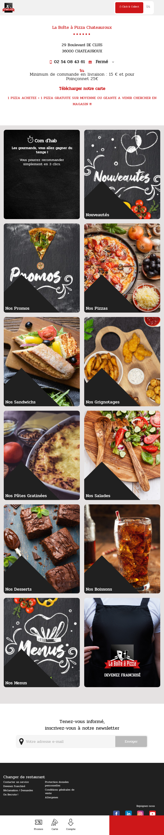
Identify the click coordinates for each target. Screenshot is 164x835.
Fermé (101, 61)
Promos (38, 825)
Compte (70, 825)
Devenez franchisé (14, 786)
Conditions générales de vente (59, 791)
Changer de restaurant (24, 777)
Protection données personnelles (57, 783)
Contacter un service (16, 782)
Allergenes (51, 797)
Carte (54, 825)
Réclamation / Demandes (18, 790)
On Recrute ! (10, 795)
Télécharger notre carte (82, 88)
